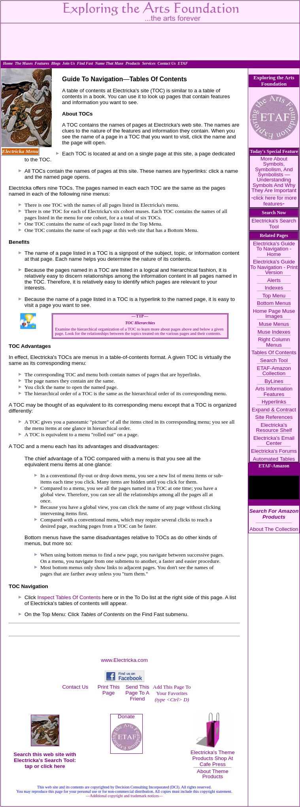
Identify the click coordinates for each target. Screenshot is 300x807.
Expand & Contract (274, 410)
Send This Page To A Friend (137, 693)
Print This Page (109, 690)
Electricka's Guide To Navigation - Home (274, 249)
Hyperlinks (274, 402)
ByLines (273, 381)
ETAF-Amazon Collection (274, 370)
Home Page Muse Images (274, 313)
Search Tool (274, 360)
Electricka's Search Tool (274, 224)
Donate (126, 716)
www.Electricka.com (124, 660)
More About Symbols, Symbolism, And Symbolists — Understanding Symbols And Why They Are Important (273, 174)
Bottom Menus (274, 303)
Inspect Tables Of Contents (70, 597)
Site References (274, 417)
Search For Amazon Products (274, 514)
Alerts (274, 280)
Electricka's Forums (274, 451)
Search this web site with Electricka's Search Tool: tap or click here (44, 760)
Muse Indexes (274, 332)
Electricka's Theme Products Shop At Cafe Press (213, 758)
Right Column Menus (274, 341)
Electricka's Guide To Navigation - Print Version (274, 267)
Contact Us (75, 687)
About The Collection (273, 529)
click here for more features (275, 200)
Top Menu (274, 296)
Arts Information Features (273, 391)
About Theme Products (212, 773)
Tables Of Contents (273, 352)
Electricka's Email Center (273, 440)
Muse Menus (274, 324)
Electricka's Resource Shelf (274, 427)
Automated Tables (274, 459)
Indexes (274, 288)
